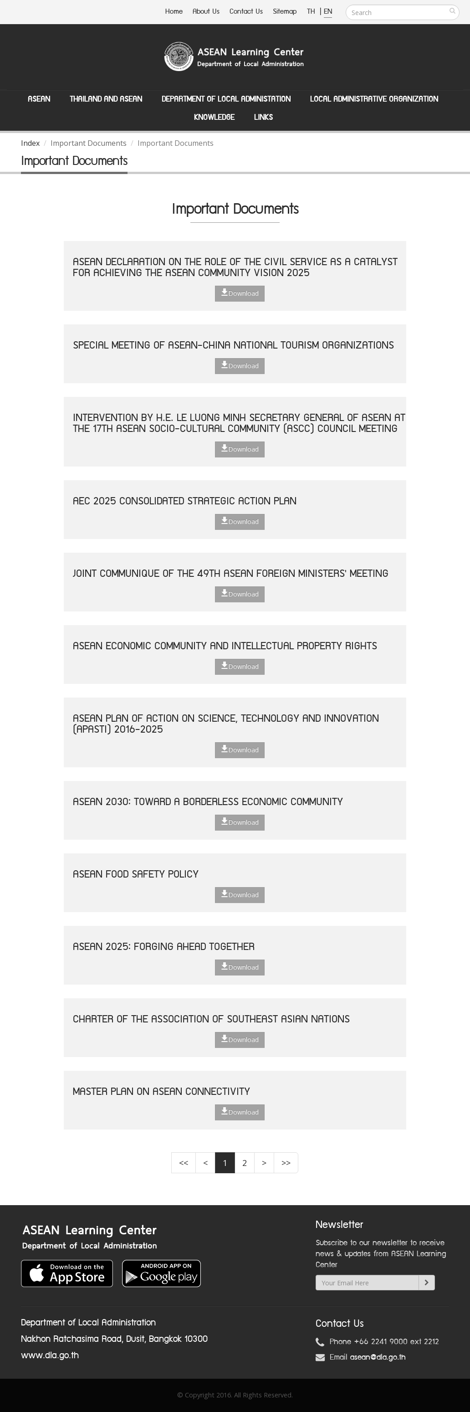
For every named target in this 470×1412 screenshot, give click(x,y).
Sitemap (285, 11)
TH (312, 11)
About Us (206, 11)
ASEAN (39, 99)
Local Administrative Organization (374, 99)
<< (183, 1162)
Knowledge (214, 117)
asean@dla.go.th (378, 1357)
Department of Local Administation (226, 99)
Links (263, 117)
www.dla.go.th (50, 1355)
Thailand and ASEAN (106, 99)
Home (174, 11)
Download (240, 293)
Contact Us (246, 11)
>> (286, 1162)
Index (30, 143)
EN (328, 11)
